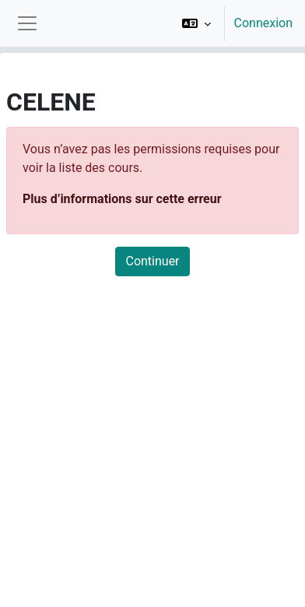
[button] (196, 23)
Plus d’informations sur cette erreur (122, 198)
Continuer (152, 261)
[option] (232, 23)
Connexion (263, 23)
